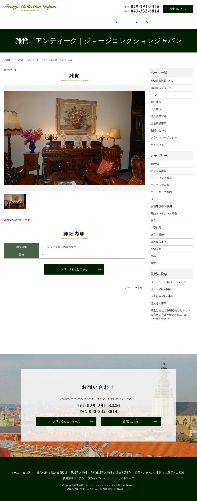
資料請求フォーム (161, 83)
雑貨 (153, 259)
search (187, 18)
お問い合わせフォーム (66, 417)
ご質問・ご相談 (174, 468)
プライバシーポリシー (164, 133)
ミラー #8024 (133, 284)
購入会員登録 (102, 20)
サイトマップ (159, 140)
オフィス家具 (159, 166)
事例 (130, 20)
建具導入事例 (159, 299)
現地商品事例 (159, 119)
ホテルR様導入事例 (162, 292)
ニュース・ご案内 (161, 188)
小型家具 (156, 223)
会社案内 (43, 20)
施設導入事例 (159, 237)
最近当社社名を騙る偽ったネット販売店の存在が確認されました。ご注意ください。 (170, 310)
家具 (153, 216)
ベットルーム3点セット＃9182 (168, 278)
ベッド (155, 195)
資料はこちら (178, 8)
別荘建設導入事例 (161, 202)
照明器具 (156, 244)
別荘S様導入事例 (161, 285)
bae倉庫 (155, 159)
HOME (7, 55)
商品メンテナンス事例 (164, 209)
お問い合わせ (159, 20)
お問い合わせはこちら (74, 265)
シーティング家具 (161, 174)
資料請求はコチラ (73, 474)
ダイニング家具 (160, 181)
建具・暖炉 (157, 230)
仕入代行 (71, 20)
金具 (153, 251)
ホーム (17, 20)
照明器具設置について (164, 76)
